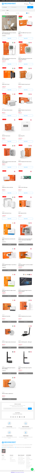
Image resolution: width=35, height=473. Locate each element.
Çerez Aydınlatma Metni (21, 463)
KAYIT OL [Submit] (30, 408)
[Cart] (31, 4)
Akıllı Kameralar (28, 462)
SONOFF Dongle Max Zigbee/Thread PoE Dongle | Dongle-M (25, 291)
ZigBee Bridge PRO (21, 135)
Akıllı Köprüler (28, 463)
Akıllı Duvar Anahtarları (29, 459)
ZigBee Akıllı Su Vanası (5, 84)
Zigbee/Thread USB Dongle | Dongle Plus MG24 (25, 368)
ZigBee (7, 10)
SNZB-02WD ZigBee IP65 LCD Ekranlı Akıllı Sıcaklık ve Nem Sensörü (25, 59)
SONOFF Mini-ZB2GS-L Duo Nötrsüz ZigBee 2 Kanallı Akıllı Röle (25, 265)
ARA (30, 7)
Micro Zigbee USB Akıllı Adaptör (7, 110)
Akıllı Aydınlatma (28, 466)
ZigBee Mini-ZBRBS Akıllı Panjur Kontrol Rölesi (24, 33)
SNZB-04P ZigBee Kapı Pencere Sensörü (24, 316)
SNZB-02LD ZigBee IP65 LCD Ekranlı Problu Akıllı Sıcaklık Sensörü (9, 59)
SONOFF (3, 31)
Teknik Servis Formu (12, 459)
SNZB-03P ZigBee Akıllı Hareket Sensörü (24, 161)
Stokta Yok (9, 244)
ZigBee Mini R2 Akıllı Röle (6, 316)
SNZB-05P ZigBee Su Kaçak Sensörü (24, 84)
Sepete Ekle (9, 38)
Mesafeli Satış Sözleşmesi (21, 462)
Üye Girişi (3, 458)
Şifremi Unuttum (4, 459)
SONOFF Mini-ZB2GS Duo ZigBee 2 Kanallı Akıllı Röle (9, 291)
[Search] (21, 7)
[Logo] (9, 4)
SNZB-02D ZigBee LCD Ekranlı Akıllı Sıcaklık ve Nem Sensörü (9, 162)
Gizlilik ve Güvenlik (20, 459)
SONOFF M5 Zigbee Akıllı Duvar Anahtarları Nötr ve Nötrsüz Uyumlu (9, 33)
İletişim (11, 458)
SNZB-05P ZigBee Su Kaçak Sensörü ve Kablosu (24, 111)
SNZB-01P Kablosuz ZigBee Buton (7, 393)
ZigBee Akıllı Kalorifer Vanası (6, 213)
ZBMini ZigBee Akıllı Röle (22, 213)
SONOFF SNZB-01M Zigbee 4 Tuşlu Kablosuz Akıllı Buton (9, 265)
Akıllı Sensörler (28, 458)
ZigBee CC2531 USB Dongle (22, 187)
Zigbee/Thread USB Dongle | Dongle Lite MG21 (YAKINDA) (8, 368)
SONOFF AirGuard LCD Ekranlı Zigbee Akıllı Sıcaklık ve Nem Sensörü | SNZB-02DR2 (25, 239)
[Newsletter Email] (15, 409)
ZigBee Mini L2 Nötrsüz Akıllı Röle (7, 187)
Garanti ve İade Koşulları (21, 458)
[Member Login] (26, 4)
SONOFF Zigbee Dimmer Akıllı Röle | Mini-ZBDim (8, 239)
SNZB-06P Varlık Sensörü (6, 135)
